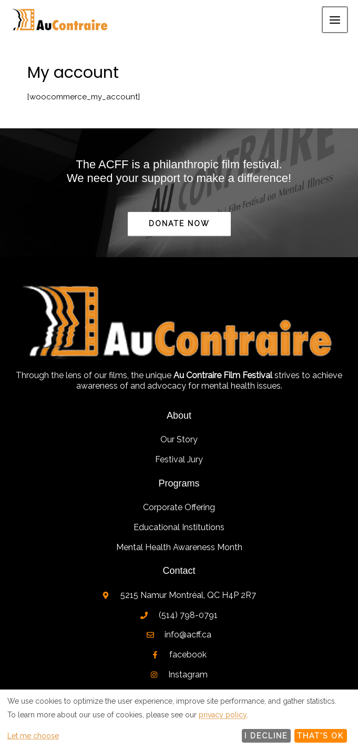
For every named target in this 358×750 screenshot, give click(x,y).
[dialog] (179, 720)
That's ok (320, 736)
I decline (266, 736)
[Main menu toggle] (335, 20)
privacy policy (223, 715)
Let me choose (33, 736)
